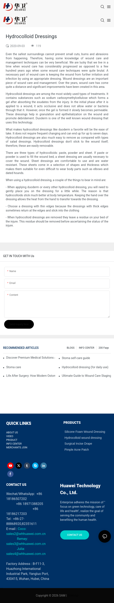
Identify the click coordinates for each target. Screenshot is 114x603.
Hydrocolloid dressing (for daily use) (85, 367)
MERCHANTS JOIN (16, 447)
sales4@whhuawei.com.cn (26, 554)
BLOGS (71, 347)
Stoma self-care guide (76, 358)
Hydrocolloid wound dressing (83, 437)
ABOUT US (12, 432)
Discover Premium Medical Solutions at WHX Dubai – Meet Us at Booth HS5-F (30, 357)
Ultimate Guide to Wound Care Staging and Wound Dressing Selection (86, 375)
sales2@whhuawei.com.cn (26, 534)
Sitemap (72, 595)
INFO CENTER (86, 347)
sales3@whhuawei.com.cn (26, 544)
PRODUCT (11, 440)
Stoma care (13, 367)
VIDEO (9, 436)
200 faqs (104, 347)
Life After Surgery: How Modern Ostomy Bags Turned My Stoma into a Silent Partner (30, 375)
